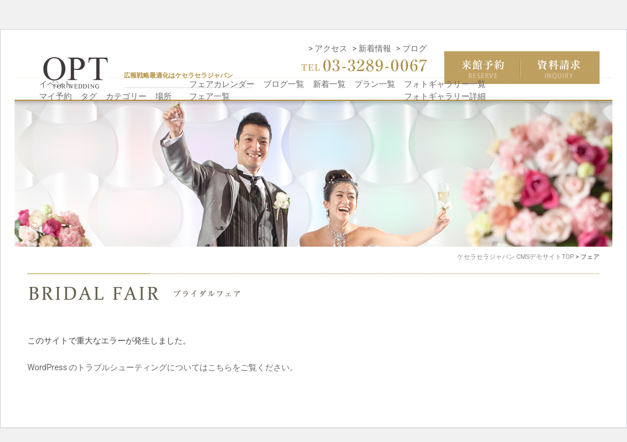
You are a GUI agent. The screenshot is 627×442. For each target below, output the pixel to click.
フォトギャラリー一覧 (445, 84)
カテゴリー (126, 96)
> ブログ (411, 48)
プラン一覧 (374, 84)
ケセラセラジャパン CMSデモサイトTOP (515, 257)
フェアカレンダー (222, 84)
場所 (163, 96)
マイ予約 (55, 96)
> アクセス (328, 48)
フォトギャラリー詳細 (445, 96)
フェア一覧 (209, 96)
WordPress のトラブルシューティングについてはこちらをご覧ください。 (162, 367)
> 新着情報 (371, 48)
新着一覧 (329, 84)
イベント (55, 84)
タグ (89, 96)
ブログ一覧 (283, 84)
